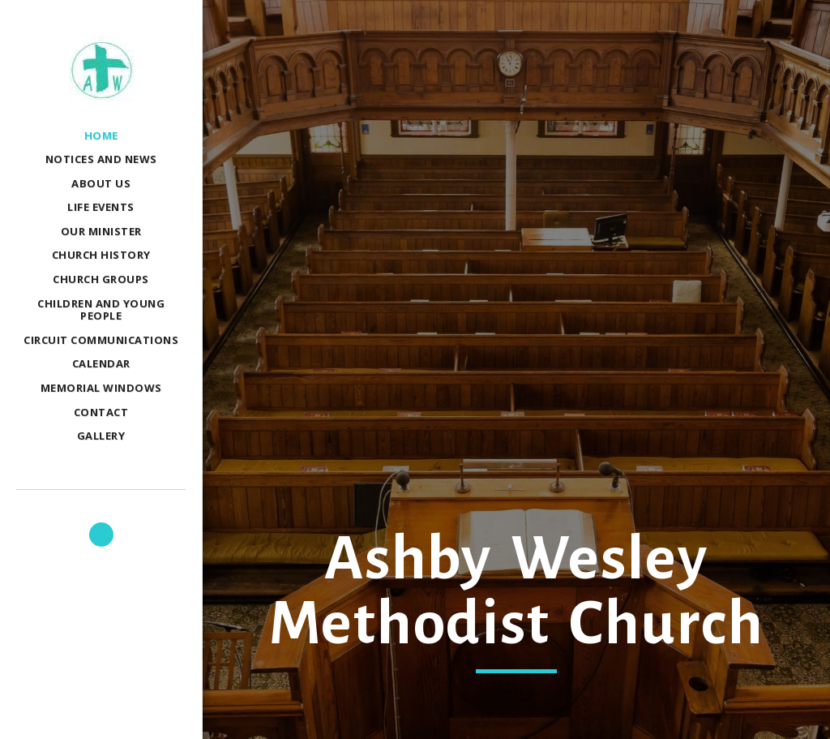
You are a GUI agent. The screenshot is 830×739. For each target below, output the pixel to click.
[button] (101, 534)
